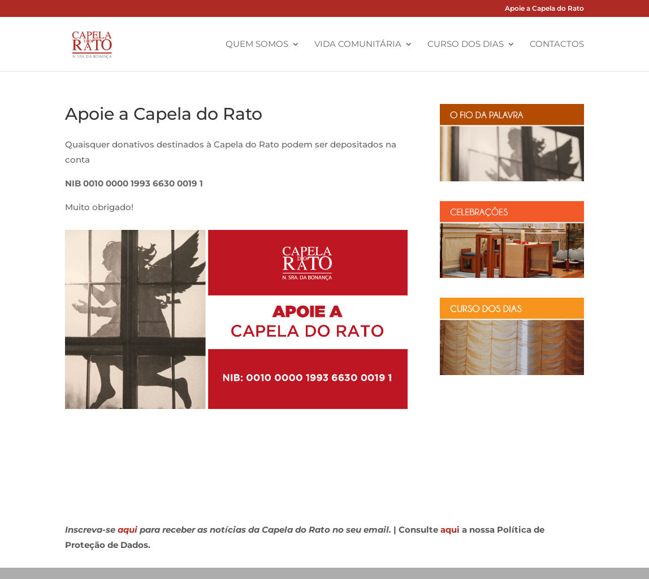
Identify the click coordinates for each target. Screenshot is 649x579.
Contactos (557, 44)
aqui (127, 529)
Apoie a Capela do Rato (544, 8)
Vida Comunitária (357, 44)
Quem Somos (257, 44)
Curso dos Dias (465, 44)
